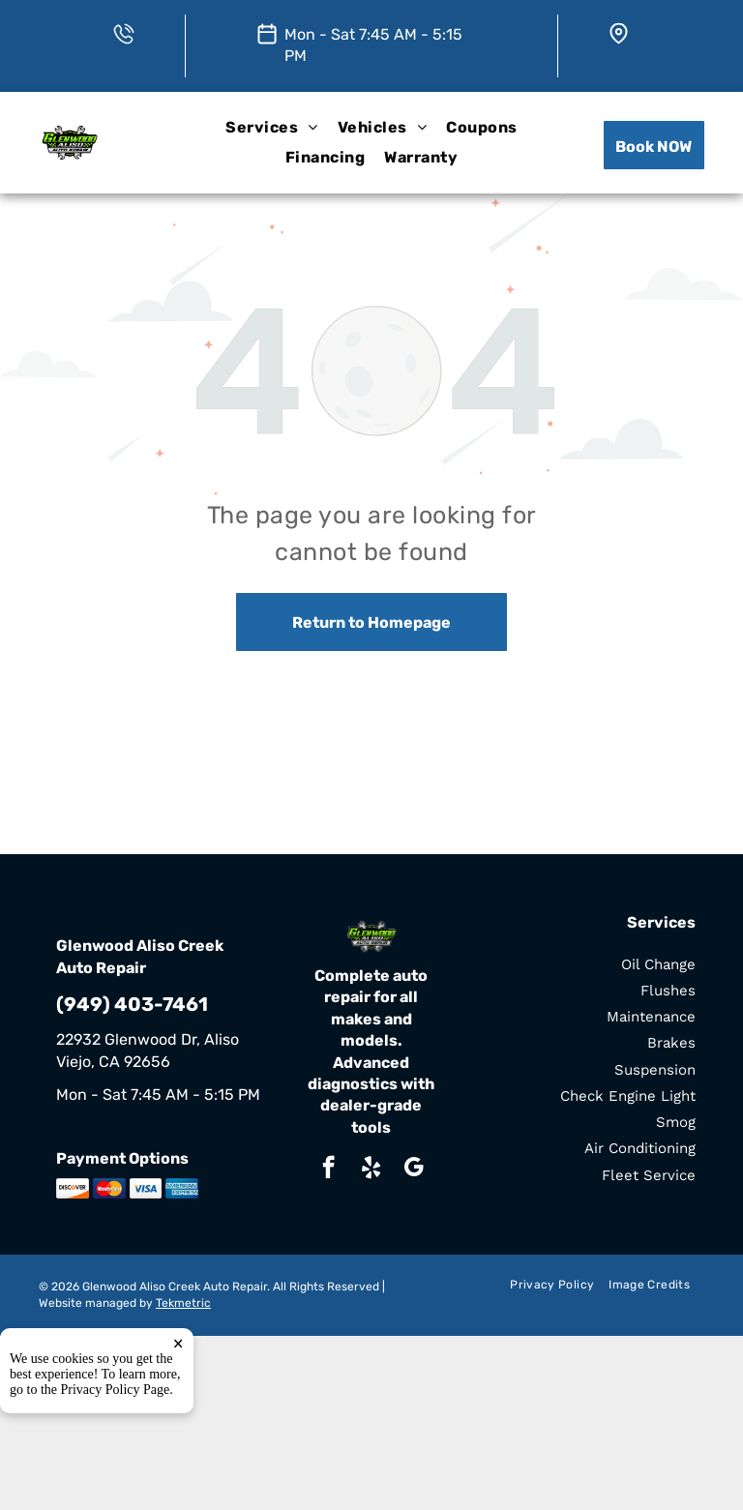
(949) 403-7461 (132, 1004)
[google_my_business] (414, 1169)
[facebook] (328, 1169)
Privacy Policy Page (115, 1389)
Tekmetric (183, 1303)
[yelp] (371, 1169)
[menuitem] (271, 128)
